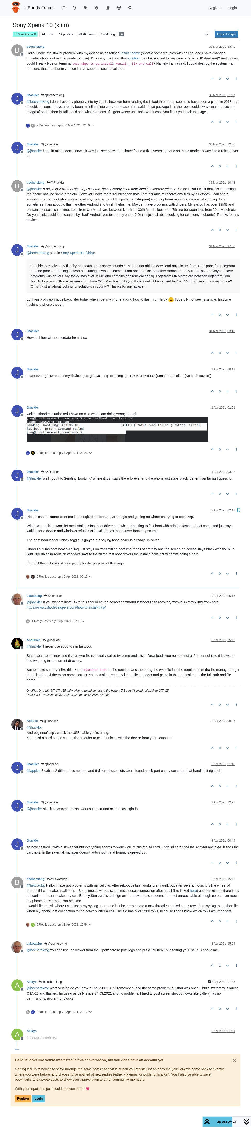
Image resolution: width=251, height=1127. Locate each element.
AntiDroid (33, 640)
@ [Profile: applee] (33, 771)
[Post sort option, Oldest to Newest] (207, 34)
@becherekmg (52, 95)
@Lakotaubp (57, 879)
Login (39, 1098)
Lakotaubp (34, 596)
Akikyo (32, 982)
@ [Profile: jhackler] (34, 151)
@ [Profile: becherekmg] (38, 102)
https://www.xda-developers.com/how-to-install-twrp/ (66, 607)
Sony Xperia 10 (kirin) (77, 253)
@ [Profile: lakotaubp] (36, 885)
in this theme (130, 53)
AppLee (32, 721)
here (193, 890)
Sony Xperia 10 (25, 34)
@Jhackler (50, 144)
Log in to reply (226, 34)
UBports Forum (39, 7)
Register (23, 1098)
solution (133, 58)
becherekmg (35, 46)
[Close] (234, 1060)
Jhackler (33, 95)
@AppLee (49, 764)
